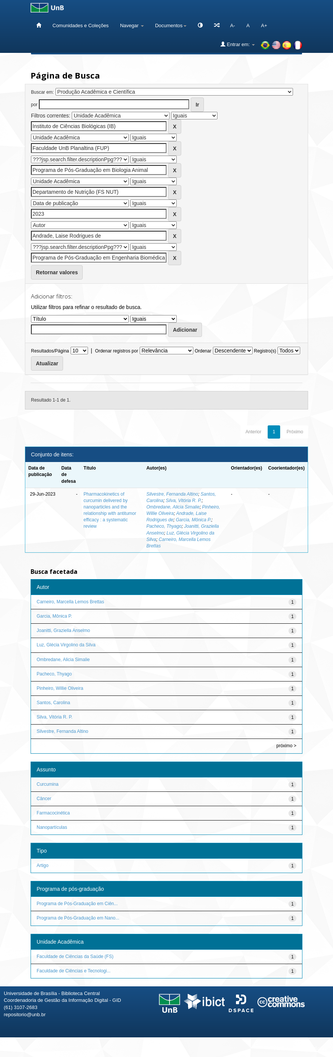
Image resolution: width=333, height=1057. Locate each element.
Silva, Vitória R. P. (184, 500)
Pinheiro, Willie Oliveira (60, 688)
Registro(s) (265, 351)
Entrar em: (237, 44)
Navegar (132, 25)
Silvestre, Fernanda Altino (172, 494)
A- (232, 25)
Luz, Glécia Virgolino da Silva (66, 644)
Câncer (44, 798)
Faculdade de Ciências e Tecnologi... (74, 971)
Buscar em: (42, 92)
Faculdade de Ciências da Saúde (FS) (75, 956)
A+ (264, 25)
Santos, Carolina (53, 702)
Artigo (42, 865)
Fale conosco (288, 1048)
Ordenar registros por (116, 351)
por (34, 104)
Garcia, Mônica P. (193, 519)
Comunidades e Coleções (80, 25)
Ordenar (203, 351)
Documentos (171, 25)
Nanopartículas (52, 827)
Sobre (320, 1048)
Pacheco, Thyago (164, 526)
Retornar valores (57, 272)
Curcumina (48, 784)
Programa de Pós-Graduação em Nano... (78, 918)
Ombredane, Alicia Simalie (173, 507)
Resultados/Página (50, 351)
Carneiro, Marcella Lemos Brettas (70, 601)
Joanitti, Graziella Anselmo (63, 630)
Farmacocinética (53, 813)
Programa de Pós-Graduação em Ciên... (77, 903)
